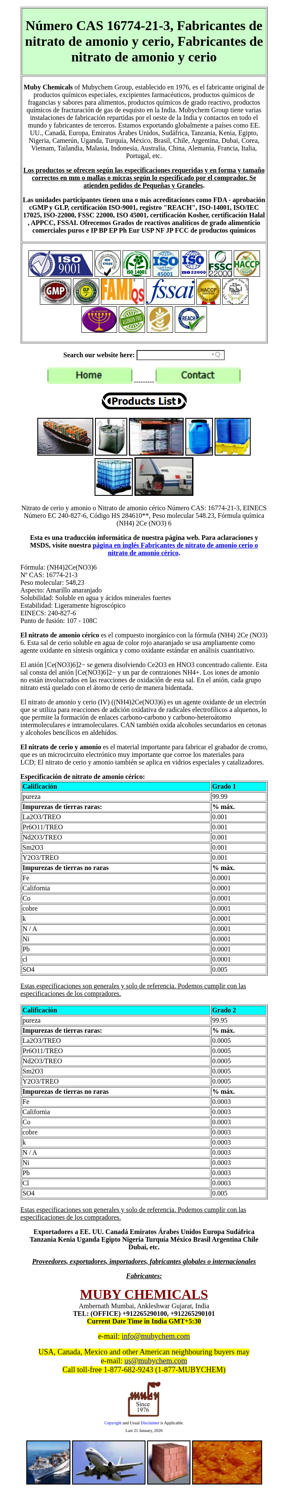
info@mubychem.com (156, 1336)
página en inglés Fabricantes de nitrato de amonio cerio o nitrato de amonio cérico (175, 549)
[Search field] (181, 355)
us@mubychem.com (155, 1361)
